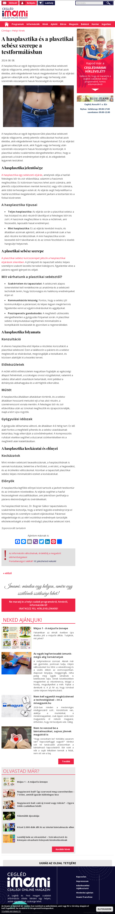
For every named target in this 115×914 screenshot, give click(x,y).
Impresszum (82, 879)
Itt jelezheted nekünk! (45, 560)
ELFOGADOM (104, 909)
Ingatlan (106, 24)
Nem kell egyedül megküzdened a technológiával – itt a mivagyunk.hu (53, 698)
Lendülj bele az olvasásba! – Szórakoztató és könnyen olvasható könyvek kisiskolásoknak (42, 836)
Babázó (85, 24)
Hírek (45, 24)
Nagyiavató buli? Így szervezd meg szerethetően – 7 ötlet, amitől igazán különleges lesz (45, 791)
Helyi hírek (18, 30)
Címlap (6, 24)
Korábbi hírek (63, 847)
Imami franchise (84, 894)
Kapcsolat (81, 874)
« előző (7, 572)
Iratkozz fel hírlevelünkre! (38, 607)
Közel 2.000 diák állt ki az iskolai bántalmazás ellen (45, 824)
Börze (63, 24)
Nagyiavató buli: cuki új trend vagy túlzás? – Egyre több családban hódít (45, 802)
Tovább (66, 759)
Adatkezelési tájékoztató (82, 884)
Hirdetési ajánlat (84, 890)
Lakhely (49, 2)
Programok (18, 24)
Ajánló (54, 24)
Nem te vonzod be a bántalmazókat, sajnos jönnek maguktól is (52, 729)
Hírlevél (13, 2)
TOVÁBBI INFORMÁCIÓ (11, 911)
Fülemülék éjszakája (28, 813)
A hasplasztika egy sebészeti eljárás (21, 174)
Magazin (73, 24)
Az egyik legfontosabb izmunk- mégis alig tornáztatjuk (52, 654)
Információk (33, 24)
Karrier (95, 24)
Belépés (31, 2)
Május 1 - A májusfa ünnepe (50, 627)
